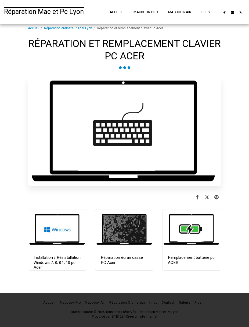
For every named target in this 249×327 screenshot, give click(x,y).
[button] (224, 12)
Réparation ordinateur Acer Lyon (68, 28)
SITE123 (117, 316)
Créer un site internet (141, 316)
